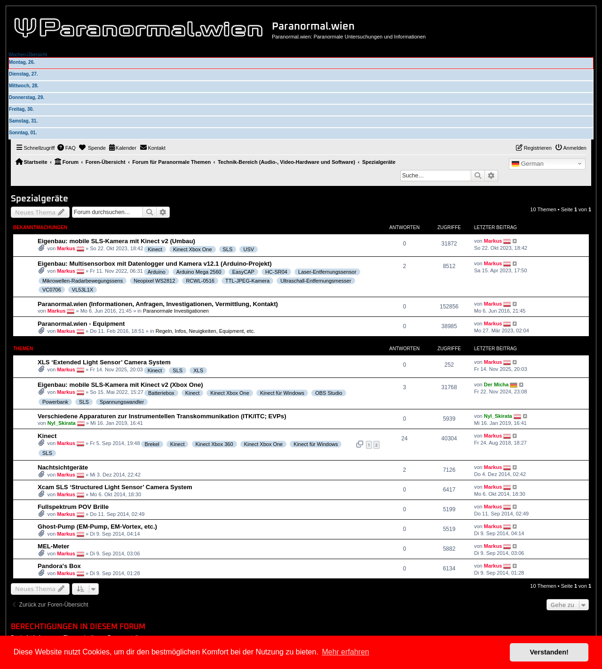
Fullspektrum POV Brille (73, 506)
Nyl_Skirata (62, 423)
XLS (198, 370)
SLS (228, 249)
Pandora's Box (59, 565)
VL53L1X (82, 289)
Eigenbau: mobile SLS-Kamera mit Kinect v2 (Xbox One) (120, 384)
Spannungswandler (122, 402)
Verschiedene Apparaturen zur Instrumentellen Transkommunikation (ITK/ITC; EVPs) (162, 416)
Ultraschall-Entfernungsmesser (315, 281)
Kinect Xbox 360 (214, 444)
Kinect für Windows (282, 393)
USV (248, 249)
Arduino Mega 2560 (199, 272)
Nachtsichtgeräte (63, 467)
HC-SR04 (276, 272)
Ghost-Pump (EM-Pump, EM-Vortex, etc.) (97, 526)
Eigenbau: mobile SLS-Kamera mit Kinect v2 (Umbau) (116, 241)
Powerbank (55, 402)
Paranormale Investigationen (176, 311)
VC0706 (51, 289)
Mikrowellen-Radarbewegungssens (82, 281)
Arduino (157, 272)
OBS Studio (328, 393)
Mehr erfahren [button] (345, 652)
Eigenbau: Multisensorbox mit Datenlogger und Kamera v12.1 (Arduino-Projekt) (155, 263)
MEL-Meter (53, 546)
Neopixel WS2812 (154, 281)
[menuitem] (66, 148)
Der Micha (496, 384)
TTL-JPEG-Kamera (247, 281)
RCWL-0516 (200, 281)
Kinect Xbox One (192, 249)
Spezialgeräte (39, 198)
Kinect (155, 249)
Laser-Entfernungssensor (327, 272)
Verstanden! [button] (549, 652)
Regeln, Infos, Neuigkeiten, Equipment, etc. (205, 331)
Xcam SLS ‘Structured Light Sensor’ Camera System (115, 487)
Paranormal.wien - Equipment (81, 323)
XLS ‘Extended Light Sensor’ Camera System (104, 362)
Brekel (152, 444)
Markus (66, 248)
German (528, 164)
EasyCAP (243, 272)
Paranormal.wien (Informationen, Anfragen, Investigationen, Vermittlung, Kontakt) (158, 304)
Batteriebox (161, 393)
